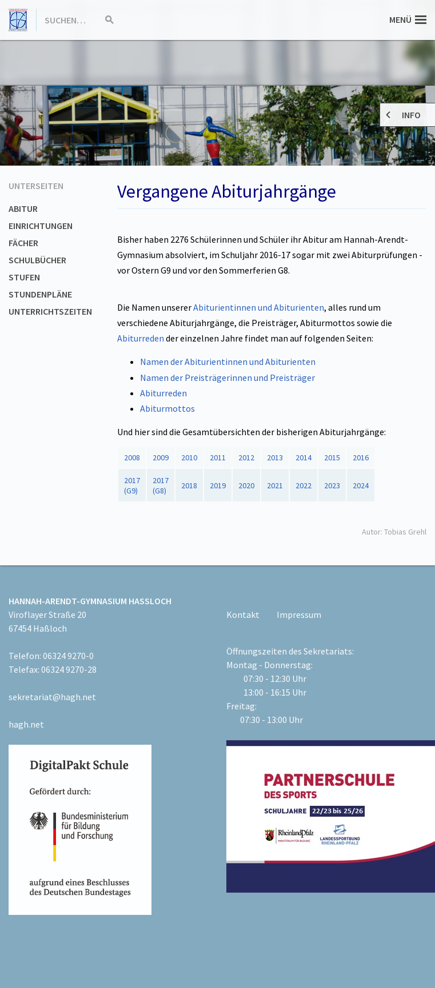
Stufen (24, 277)
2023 (332, 485)
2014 (304, 457)
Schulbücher (37, 260)
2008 (132, 457)
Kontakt (243, 614)
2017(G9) (132, 485)
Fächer (23, 242)
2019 (218, 485)
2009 (161, 457)
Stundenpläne (40, 294)
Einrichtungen (41, 225)
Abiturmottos (167, 408)
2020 (246, 485)
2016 (361, 457)
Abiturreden (140, 338)
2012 (246, 457)
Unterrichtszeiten (50, 311)
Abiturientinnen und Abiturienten (258, 307)
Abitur (23, 208)
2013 (275, 457)
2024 (361, 485)
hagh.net (26, 724)
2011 (218, 457)
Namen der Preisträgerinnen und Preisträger (227, 377)
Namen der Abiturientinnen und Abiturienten (228, 361)
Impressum (299, 614)
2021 (275, 485)
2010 (189, 457)
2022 (304, 485)
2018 (189, 485)
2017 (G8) (161, 485)
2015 (332, 457)
